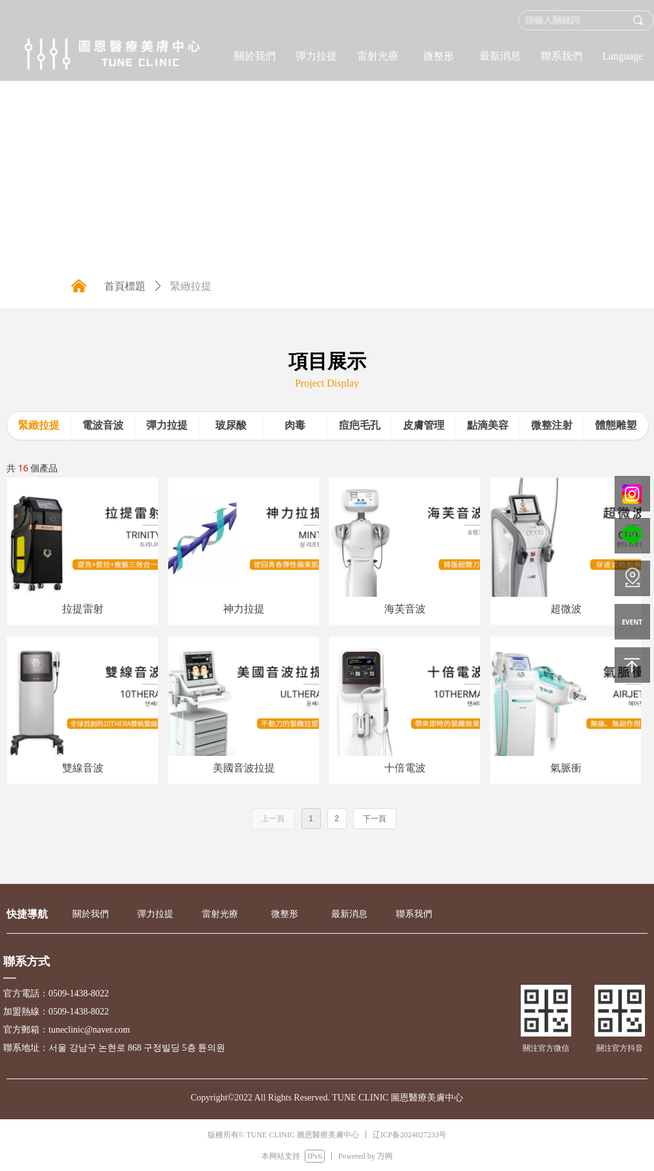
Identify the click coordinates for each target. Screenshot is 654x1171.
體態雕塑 (616, 425)
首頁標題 (125, 286)
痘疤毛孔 (359, 425)
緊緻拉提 (39, 425)
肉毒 (295, 425)
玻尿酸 (230, 425)
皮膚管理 (423, 425)
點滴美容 (487, 425)
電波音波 (103, 425)
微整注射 (551, 425)
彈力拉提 (167, 425)
